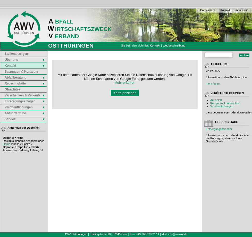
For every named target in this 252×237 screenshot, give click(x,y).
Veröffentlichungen (221, 106)
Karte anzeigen (125, 93)
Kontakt (225, 10)
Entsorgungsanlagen (25, 101)
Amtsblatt (216, 100)
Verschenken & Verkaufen (25, 95)
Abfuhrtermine (25, 113)
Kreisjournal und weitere (225, 103)
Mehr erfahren (124, 83)
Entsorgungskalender (219, 129)
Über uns (25, 60)
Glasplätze (12, 89)
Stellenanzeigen (16, 54)
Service (25, 119)
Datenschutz (208, 10)
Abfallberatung (25, 77)
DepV (6, 144)
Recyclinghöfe (25, 83)
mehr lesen (213, 83)
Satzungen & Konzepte (21, 71)
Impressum (241, 10)
